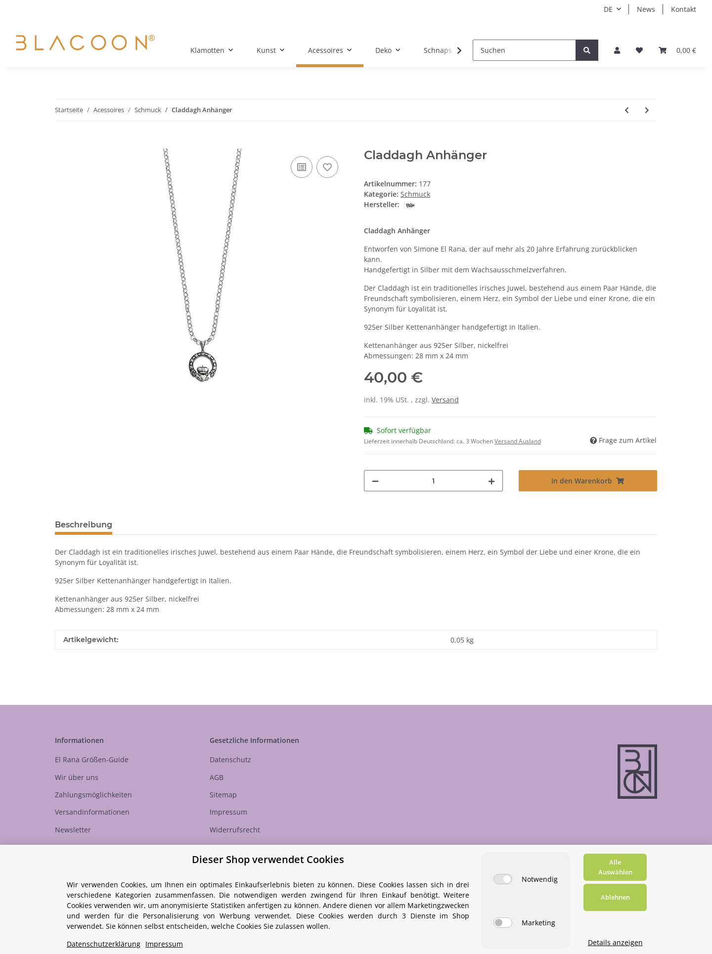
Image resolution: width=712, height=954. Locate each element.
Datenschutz (230, 759)
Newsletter (73, 829)
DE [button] (608, 9)
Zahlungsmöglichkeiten (93, 794)
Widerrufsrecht (235, 829)
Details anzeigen (615, 942)
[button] (617, 50)
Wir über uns (76, 777)
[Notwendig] (502, 879)
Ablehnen (615, 897)
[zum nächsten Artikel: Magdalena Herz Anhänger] (647, 110)
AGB (216, 777)
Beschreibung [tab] (83, 524)
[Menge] (433, 481)
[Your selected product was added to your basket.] (677, 50)
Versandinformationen (92, 812)
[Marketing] (502, 922)
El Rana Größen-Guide (92, 759)
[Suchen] (524, 50)
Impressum (228, 812)
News (646, 9)
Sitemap (223, 794)
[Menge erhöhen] (491, 481)
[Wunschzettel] (639, 50)
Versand (445, 399)
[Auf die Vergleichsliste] (301, 167)
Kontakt (683, 9)
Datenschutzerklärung (103, 944)
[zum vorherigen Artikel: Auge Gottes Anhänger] (627, 110)
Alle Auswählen (615, 867)
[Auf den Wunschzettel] (327, 167)
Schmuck (415, 194)
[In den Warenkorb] (63, 142)
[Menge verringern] (375, 481)
